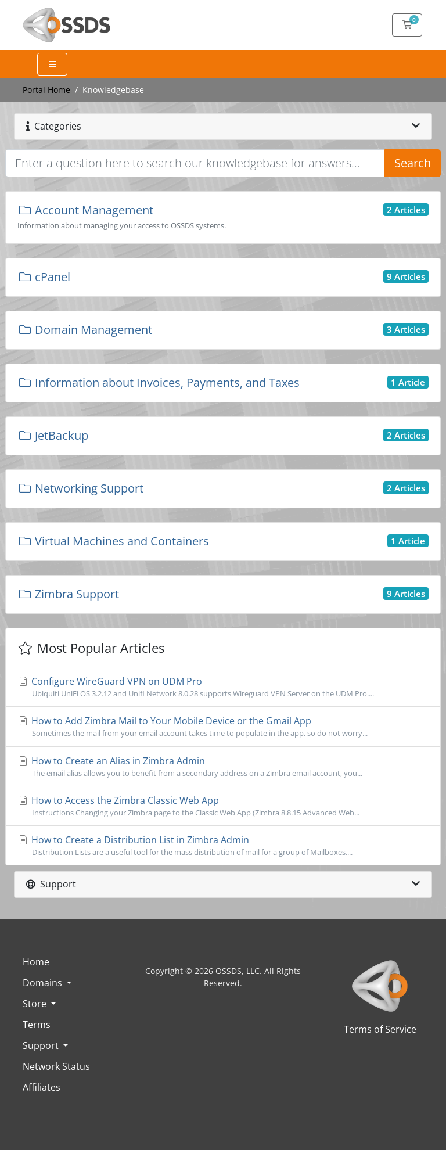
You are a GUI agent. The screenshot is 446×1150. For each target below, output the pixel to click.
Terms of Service (380, 1029)
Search (412, 163)
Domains (43, 982)
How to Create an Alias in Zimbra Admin (223, 766)
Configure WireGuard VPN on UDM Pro (223, 687)
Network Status (56, 1066)
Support (42, 1045)
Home (36, 961)
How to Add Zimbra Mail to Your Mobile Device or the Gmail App (223, 726)
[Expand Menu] (52, 64)
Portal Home (46, 89)
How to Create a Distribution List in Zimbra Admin (223, 845)
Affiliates (41, 1087)
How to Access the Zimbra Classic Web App (223, 806)
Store (36, 1003)
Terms (37, 1024)
